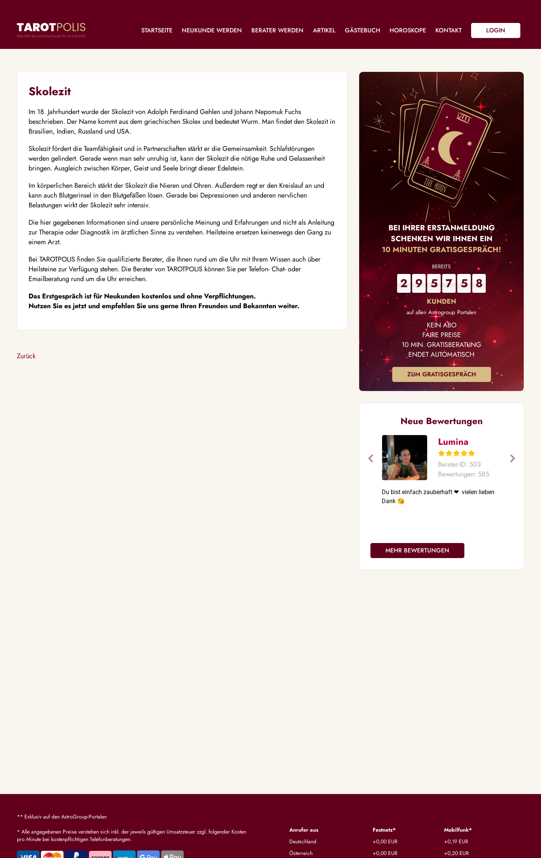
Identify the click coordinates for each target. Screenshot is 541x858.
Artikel (324, 30)
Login (495, 30)
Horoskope (408, 30)
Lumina (453, 441)
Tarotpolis (51, 30)
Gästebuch (362, 30)
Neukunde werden (212, 30)
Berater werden (277, 30)
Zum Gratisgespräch (441, 374)
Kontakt (448, 30)
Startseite (156, 30)
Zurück (26, 356)
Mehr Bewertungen (417, 550)
